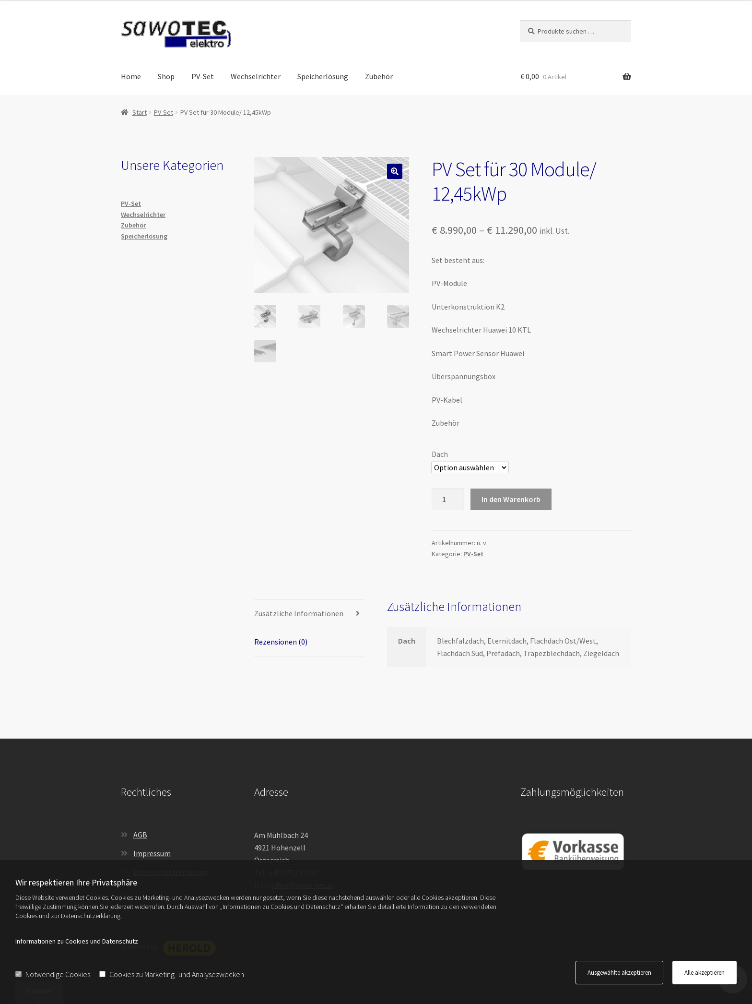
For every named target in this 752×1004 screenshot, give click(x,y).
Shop (166, 76)
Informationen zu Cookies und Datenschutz (76, 941)
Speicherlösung (322, 76)
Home (131, 76)
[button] (394, 171)
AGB (140, 834)
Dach (440, 454)
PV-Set (202, 76)
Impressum (152, 853)
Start (139, 112)
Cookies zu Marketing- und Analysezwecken (171, 974)
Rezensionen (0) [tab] (280, 641)
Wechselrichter (256, 76)
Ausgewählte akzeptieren (619, 972)
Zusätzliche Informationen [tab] (298, 613)
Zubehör (379, 76)
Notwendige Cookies (52, 974)
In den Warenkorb (511, 499)
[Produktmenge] (448, 500)
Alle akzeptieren (704, 972)
